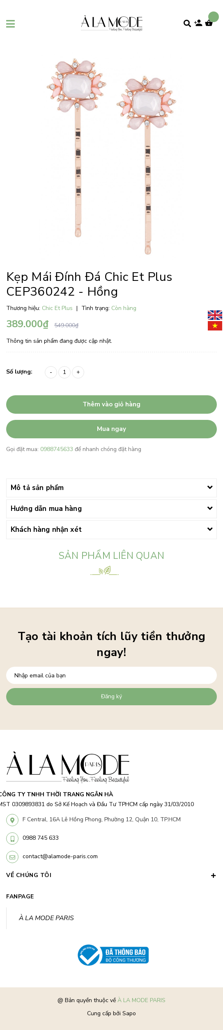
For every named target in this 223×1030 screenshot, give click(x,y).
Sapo (129, 1013)
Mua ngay (111, 429)
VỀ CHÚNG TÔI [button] (111, 875)
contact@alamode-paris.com (60, 856)
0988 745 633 (41, 838)
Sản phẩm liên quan (111, 555)
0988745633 (57, 449)
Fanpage (20, 896)
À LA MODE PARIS (46, 918)
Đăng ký (111, 696)
